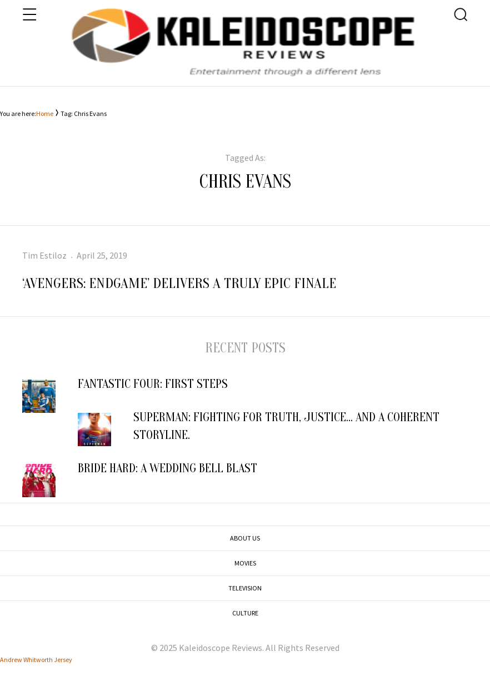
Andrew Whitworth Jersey (36, 659)
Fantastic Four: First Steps (155, 384)
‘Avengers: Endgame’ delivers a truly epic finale (179, 283)
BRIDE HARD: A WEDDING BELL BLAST (167, 468)
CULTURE (245, 613)
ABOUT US (245, 538)
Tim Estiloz (44, 255)
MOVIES (245, 563)
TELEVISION (245, 588)
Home (44, 113)
